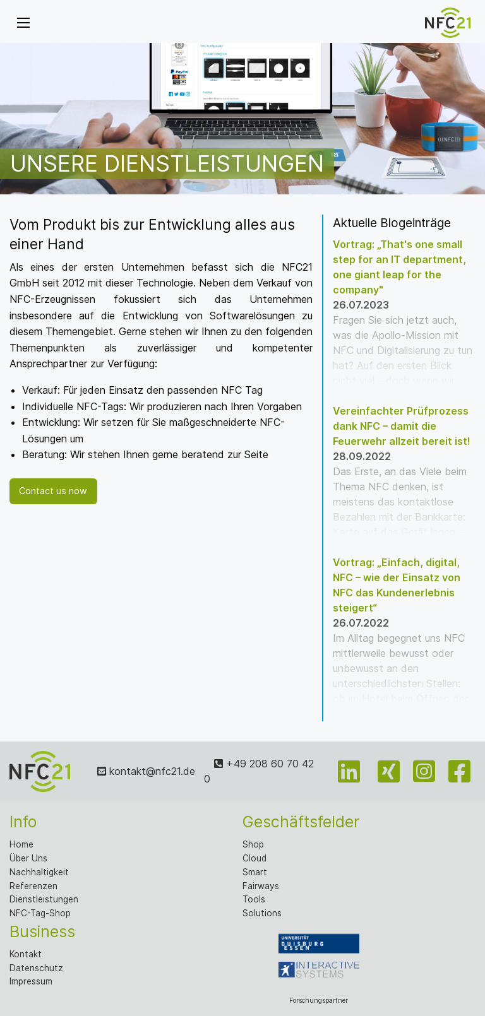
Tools (253, 899)
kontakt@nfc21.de (146, 771)
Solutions (262, 913)
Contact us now (53, 490)
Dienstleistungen (43, 899)
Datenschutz (36, 968)
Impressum (30, 981)
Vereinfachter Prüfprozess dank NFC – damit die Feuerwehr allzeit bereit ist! (401, 426)
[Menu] (23, 23)
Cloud (254, 858)
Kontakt (25, 954)
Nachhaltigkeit (39, 872)
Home (21, 844)
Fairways (260, 886)
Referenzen (33, 886)
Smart (254, 872)
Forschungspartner (318, 963)
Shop (253, 844)
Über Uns (28, 858)
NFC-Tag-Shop (40, 913)
